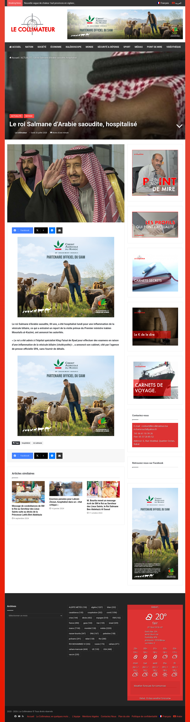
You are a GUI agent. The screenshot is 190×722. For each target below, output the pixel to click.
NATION (29, 47)
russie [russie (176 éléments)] (100, 644)
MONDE (89, 47)
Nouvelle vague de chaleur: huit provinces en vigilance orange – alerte (57, 3)
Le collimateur (21, 133)
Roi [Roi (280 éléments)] (102, 639)
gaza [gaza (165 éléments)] (87, 623)
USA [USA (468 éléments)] (108, 649)
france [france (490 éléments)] (74, 623)
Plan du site (124, 716)
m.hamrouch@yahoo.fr (145, 429)
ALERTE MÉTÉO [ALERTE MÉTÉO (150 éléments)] (78, 607)
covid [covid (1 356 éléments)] (112, 612)
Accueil (14, 57)
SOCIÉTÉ (41, 47)
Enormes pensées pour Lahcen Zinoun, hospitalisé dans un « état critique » (65, 502)
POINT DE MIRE (154, 47)
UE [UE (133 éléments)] (95, 649)
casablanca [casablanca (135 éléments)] (76, 612)
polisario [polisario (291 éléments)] (75, 639)
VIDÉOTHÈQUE (173, 47)
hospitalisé (26, 443)
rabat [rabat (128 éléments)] (89, 639)
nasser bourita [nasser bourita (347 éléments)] (77, 633)
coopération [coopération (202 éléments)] (95, 612)
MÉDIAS (139, 47)
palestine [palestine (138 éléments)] (109, 633)
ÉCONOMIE (56, 47)
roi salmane (37, 443)
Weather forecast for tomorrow (150, 685)
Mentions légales (90, 716)
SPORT (126, 47)
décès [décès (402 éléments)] (87, 618)
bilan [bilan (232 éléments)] (111, 607)
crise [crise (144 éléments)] (73, 618)
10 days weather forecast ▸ (155, 698)
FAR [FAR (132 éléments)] (116, 618)
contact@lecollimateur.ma (155, 426)
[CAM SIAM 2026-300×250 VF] (65, 276)
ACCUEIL (15, 47)
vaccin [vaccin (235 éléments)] (74, 654)
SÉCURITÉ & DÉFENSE (108, 47)
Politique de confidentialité (144, 716)
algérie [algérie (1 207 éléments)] (97, 607)
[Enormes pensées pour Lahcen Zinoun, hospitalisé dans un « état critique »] (65, 488)
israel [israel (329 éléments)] (113, 623)
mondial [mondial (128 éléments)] (90, 628)
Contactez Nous (108, 716)
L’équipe (76, 716)
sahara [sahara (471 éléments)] (114, 644)
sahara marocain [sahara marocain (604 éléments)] (78, 649)
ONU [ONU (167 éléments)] (94, 633)
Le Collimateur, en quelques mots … (53, 716)
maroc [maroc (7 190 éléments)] (74, 628)
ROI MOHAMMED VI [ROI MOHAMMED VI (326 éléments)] (79, 644)
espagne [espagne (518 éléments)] (102, 618)
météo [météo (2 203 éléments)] (106, 628)
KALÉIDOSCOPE (73, 47)
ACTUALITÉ (26, 57)
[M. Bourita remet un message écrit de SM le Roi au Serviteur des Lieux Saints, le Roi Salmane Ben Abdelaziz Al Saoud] (103, 489)
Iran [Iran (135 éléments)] (101, 623)
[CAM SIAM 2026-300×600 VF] (155, 579)
